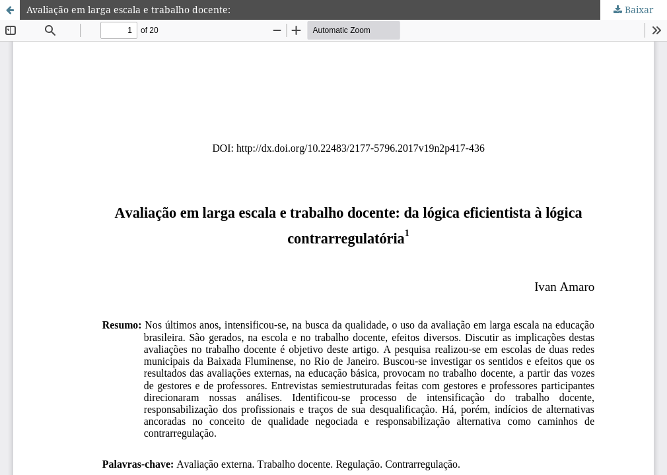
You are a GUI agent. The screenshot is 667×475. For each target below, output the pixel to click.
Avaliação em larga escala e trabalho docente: (128, 9)
